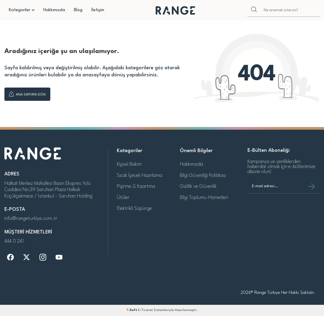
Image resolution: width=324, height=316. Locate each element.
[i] (43, 257)
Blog (78, 10)
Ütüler (123, 197)
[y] (59, 257)
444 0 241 (14, 241)
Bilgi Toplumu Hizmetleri (204, 197)
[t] (26, 257)
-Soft (132, 310)
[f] (10, 257)
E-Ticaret (145, 310)
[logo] (175, 10)
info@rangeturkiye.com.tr (30, 218)
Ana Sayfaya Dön (27, 94)
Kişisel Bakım (129, 164)
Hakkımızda (54, 10)
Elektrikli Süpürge (134, 208)
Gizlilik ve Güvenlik (198, 186)
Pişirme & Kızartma (136, 186)
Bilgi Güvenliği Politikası (203, 175)
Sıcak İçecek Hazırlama (139, 175)
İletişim (97, 10)
